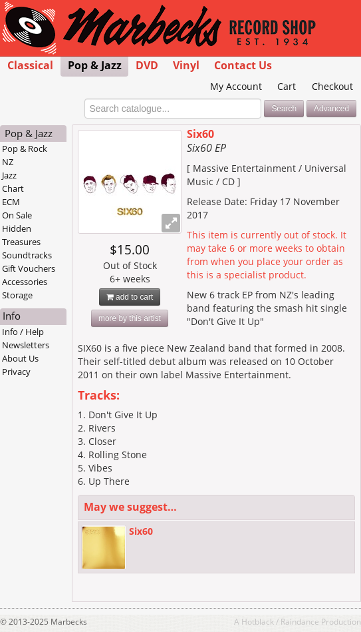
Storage (17, 295)
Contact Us (243, 65)
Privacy (16, 372)
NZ (7, 162)
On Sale (17, 215)
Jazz (9, 175)
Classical (30, 65)
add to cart (130, 297)
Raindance (300, 621)
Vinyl (186, 65)
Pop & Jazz (95, 65)
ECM (11, 202)
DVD (147, 65)
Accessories (24, 282)
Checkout (332, 86)
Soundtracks (27, 255)
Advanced (331, 108)
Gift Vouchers (28, 268)
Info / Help (23, 332)
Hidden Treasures (21, 235)
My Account (236, 86)
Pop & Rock (24, 149)
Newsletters (25, 345)
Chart (13, 188)
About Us (20, 358)
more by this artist (129, 318)
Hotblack (257, 621)
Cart (286, 86)
